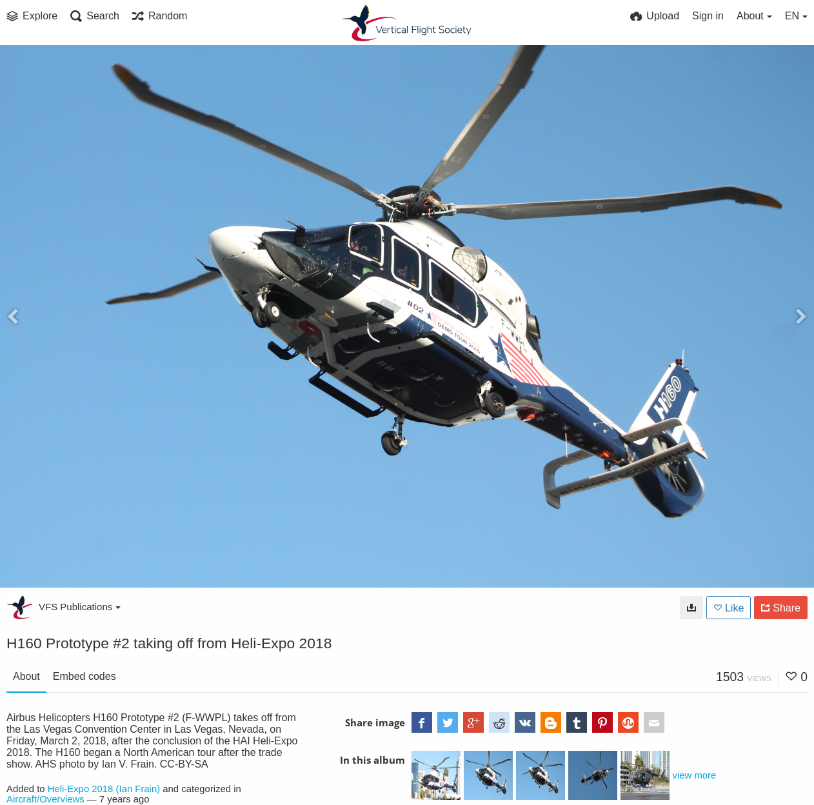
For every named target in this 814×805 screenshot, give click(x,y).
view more (695, 775)
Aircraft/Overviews (45, 799)
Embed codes (84, 676)
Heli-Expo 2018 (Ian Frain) (104, 789)
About (26, 676)
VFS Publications (80, 606)
